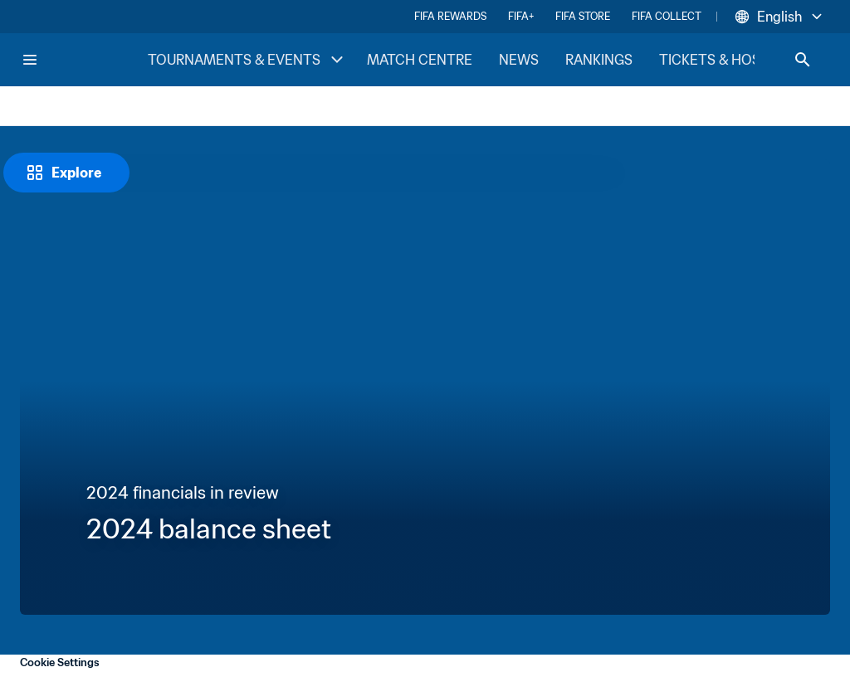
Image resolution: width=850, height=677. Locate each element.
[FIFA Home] (84, 59)
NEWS (519, 59)
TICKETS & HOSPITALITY (738, 59)
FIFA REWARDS (450, 16)
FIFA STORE (582, 16)
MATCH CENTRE (419, 59)
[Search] (803, 60)
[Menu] (30, 60)
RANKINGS (599, 59)
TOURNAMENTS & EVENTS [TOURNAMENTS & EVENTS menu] (247, 60)
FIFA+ (521, 16)
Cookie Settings (60, 662)
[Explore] (66, 172)
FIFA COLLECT (666, 16)
